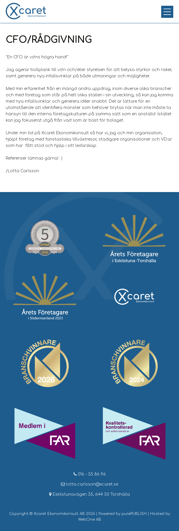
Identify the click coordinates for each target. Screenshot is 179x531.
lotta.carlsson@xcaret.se (89, 484)
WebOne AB (89, 519)
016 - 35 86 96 (90, 474)
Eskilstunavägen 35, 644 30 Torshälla (89, 494)
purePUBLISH (134, 514)
